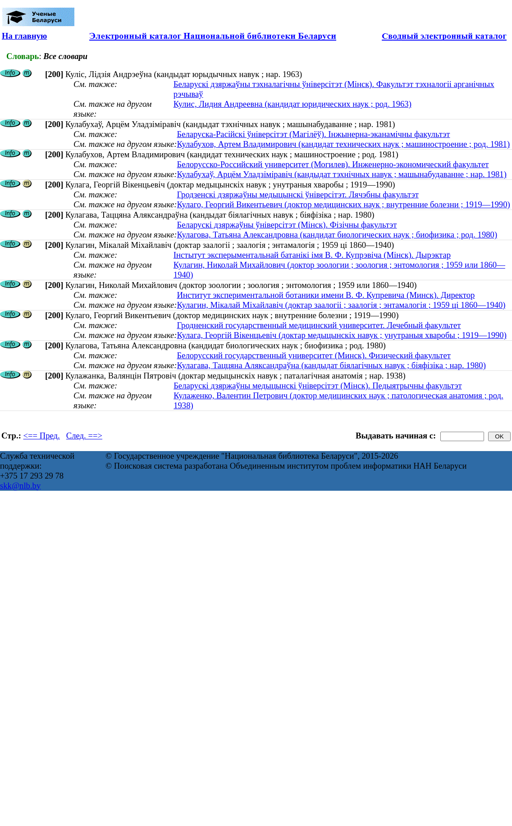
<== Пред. (41, 435)
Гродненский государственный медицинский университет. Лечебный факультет (319, 325)
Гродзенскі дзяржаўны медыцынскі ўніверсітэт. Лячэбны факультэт (297, 194)
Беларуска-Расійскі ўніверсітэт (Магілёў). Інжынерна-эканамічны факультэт (313, 134)
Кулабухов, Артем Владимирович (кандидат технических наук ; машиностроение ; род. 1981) (343, 144)
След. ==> (84, 435)
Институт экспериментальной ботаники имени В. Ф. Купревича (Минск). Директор (326, 295)
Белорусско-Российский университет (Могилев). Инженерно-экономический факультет (333, 164)
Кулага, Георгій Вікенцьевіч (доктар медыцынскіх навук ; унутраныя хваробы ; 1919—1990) (341, 335)
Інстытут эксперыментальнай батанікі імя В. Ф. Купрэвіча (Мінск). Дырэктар (312, 255)
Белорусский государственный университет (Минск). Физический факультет (313, 355)
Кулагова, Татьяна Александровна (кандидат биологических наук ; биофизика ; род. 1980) (337, 234)
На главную (24, 36)
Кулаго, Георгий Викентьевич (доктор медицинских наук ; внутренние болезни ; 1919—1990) (343, 204)
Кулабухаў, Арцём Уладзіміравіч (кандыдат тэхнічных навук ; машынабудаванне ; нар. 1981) (341, 174)
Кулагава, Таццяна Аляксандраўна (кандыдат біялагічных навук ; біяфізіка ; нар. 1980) (331, 365)
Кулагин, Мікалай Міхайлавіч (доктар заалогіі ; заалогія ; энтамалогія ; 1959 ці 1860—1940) (341, 305)
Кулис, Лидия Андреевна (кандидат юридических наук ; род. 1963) (292, 104)
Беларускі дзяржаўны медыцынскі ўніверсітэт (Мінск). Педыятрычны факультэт (318, 385)
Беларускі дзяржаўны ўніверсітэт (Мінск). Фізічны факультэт (287, 224)
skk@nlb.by (20, 485)
